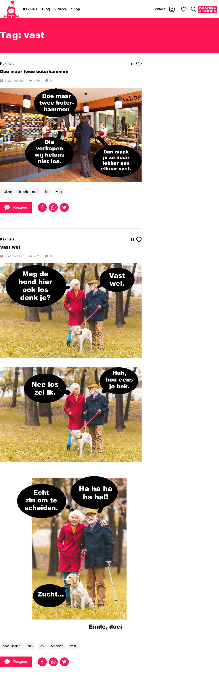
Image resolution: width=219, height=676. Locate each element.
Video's (60, 9)
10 (136, 64)
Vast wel (10, 247)
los (47, 192)
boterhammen (28, 192)
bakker (7, 192)
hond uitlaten (11, 646)
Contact (159, 9)
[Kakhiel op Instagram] (172, 9)
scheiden (57, 646)
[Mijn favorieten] (184, 9)
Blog (46, 9)
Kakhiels (30, 9)
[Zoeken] (193, 9)
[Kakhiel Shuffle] (207, 9)
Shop (75, 9)
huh (30, 646)
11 (136, 239)
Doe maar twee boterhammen (34, 71)
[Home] (11, 9)
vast (59, 192)
